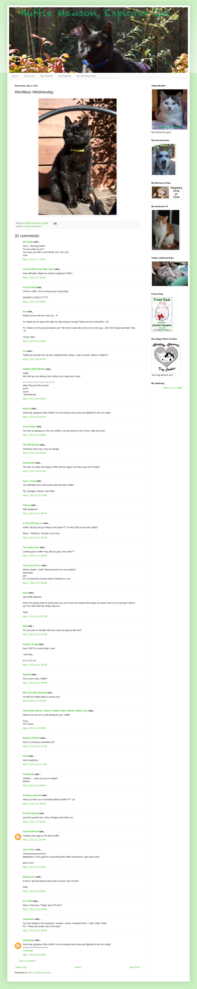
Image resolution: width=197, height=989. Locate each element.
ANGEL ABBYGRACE (34, 369)
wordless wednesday (32, 226)
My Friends (46, 75)
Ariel (25, 756)
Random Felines (31, 738)
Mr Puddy (28, 242)
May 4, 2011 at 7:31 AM (34, 259)
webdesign (28, 940)
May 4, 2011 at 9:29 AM (34, 453)
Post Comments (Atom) (39, 972)
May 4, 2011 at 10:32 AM (35, 495)
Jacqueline (28, 919)
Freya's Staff (29, 287)
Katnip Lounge (30, 644)
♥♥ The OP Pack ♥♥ (33, 523)
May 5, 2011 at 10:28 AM (35, 909)
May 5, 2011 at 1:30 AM (34, 803)
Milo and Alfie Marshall (35, 692)
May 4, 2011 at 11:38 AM (35, 583)
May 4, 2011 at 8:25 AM (34, 398)
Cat (24, 351)
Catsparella (29, 463)
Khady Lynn (29, 877)
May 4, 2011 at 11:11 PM (35, 746)
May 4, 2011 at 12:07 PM (35, 616)
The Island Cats (31, 547)
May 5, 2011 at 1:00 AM (34, 785)
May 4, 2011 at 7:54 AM (34, 277)
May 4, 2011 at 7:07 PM (34, 701)
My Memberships (86, 75)
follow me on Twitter (172, 388)
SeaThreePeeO (30, 831)
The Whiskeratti (31, 445)
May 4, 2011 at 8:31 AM (34, 417)
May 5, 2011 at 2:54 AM (34, 867)
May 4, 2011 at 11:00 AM (35, 513)
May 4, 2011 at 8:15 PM (34, 728)
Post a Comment (27, 961)
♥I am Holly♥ (29, 426)
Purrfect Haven (30, 813)
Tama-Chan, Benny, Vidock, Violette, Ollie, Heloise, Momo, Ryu (55, 710)
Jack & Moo (29, 849)
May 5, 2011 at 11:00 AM (35, 930)
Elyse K (27, 408)
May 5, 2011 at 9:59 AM (34, 891)
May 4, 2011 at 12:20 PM (35, 665)
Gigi (25, 626)
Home (15, 75)
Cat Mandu (28, 774)
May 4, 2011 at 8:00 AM (34, 301)
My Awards (65, 75)
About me (29, 75)
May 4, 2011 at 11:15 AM (35, 537)
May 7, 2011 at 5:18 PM (34, 955)
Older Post (134, 967)
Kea (25, 311)
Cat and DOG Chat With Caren (38, 269)
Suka (25, 593)
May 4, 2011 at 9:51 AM (34, 471)
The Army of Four (32, 565)
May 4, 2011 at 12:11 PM (35, 634)
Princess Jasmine (32, 795)
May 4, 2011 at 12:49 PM (35, 683)
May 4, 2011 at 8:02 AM (34, 359)
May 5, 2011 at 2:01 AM (34, 821)
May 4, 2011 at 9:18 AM (34, 435)
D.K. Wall (27, 901)
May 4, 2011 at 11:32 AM (35, 555)
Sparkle (27, 674)
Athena (26, 505)
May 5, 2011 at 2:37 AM (34, 839)
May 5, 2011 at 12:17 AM (35, 764)
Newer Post (21, 967)
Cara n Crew (29, 481)
